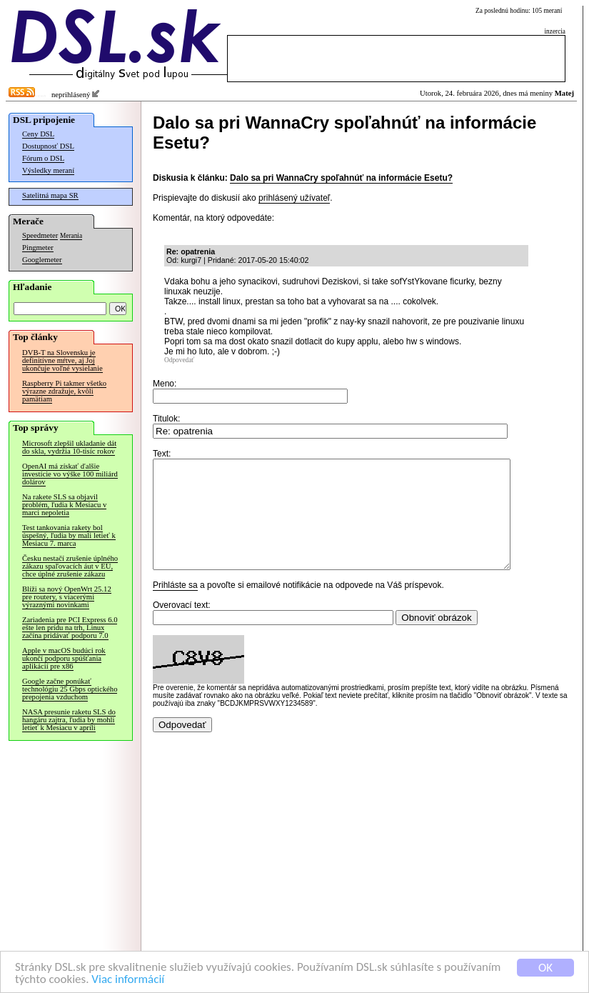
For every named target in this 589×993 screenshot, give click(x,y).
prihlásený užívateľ (294, 198)
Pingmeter (38, 247)
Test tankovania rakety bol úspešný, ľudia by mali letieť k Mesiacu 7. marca (69, 535)
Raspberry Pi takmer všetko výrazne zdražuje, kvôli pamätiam (64, 391)
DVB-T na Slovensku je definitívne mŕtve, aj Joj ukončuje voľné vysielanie (62, 360)
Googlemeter (42, 260)
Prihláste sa (175, 607)
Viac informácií (127, 979)
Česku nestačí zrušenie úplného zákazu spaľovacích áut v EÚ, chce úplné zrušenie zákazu (70, 566)
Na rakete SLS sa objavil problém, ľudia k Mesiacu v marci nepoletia (64, 505)
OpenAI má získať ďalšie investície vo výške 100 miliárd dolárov (70, 474)
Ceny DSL (38, 134)
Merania (71, 235)
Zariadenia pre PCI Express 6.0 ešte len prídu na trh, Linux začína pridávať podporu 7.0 (69, 627)
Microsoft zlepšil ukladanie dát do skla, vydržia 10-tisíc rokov (69, 447)
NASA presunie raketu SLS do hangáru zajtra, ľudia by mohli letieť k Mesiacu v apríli (69, 720)
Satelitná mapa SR (50, 195)
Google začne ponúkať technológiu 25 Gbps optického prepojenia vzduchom (69, 689)
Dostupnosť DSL (48, 146)
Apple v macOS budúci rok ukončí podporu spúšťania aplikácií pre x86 (64, 658)
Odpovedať (179, 360)
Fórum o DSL (43, 158)
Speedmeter (40, 235)
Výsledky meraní (48, 170)
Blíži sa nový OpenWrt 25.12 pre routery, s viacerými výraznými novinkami (66, 597)
